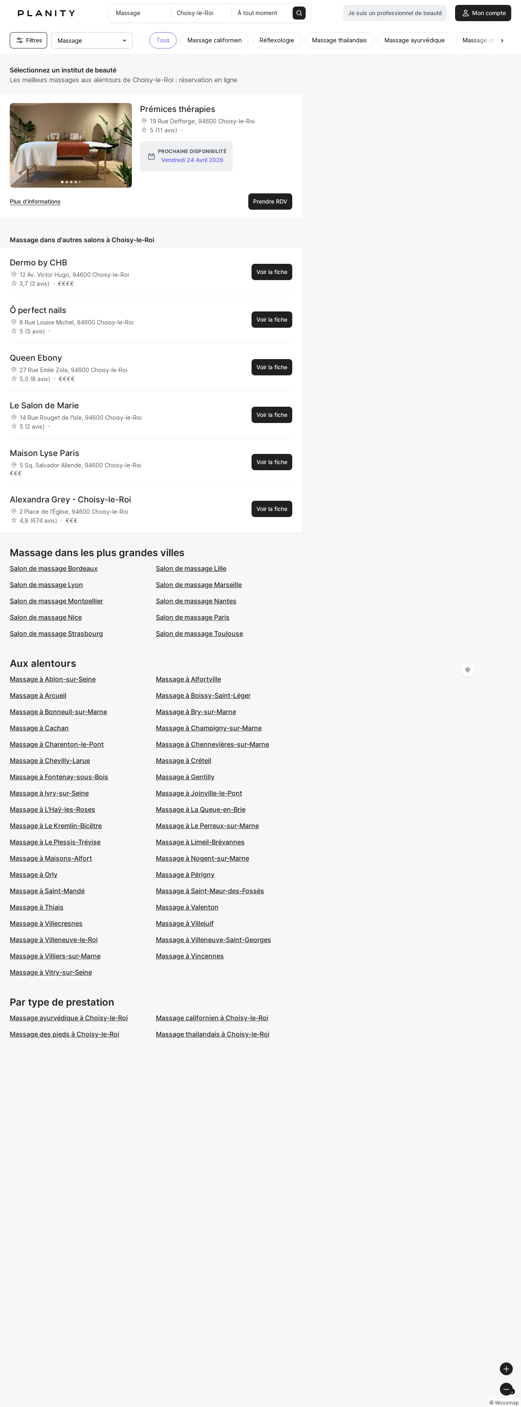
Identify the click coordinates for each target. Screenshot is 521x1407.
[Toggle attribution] (512, 1400)
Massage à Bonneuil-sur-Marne (58, 712)
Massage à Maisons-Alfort (51, 858)
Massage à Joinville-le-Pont (199, 793)
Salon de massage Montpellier (56, 601)
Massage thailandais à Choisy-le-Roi (212, 1034)
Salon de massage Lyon (46, 585)
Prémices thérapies (177, 109)
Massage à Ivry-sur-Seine (49, 793)
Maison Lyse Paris (44, 453)
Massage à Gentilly (185, 777)
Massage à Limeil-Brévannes (200, 842)
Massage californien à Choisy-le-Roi (212, 1018)
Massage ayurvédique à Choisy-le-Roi (69, 1018)
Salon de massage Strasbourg (56, 633)
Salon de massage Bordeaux (54, 568)
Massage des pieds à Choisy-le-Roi (64, 1034)
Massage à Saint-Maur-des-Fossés (210, 891)
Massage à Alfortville (188, 679)
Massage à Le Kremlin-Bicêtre (56, 826)
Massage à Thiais (36, 907)
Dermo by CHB (38, 262)
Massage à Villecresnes (46, 923)
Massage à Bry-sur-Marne (196, 712)
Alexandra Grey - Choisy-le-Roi (70, 499)
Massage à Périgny (185, 874)
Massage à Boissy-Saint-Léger (203, 695)
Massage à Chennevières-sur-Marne (212, 744)
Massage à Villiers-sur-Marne (55, 956)
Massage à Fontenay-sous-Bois (59, 777)
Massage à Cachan (39, 728)
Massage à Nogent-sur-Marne (202, 858)
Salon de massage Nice (46, 617)
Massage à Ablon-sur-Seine (53, 679)
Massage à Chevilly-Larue (50, 760)
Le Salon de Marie (44, 405)
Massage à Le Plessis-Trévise (55, 842)
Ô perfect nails (38, 310)
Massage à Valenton (187, 907)
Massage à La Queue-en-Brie (200, 809)
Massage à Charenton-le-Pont (57, 744)
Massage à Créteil (183, 760)
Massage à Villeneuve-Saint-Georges (213, 940)
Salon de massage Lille (191, 568)
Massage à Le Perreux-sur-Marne (207, 826)
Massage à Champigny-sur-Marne (209, 728)
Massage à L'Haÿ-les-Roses (52, 809)
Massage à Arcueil (38, 695)
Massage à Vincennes (190, 956)
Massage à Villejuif (185, 923)
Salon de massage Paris (193, 617)
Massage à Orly (33, 874)
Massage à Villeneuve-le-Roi (54, 940)
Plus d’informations (35, 201)
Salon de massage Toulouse (199, 633)
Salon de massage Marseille (199, 585)
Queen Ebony (36, 358)
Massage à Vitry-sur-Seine (51, 972)
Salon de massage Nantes (196, 601)
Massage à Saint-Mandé (47, 891)
